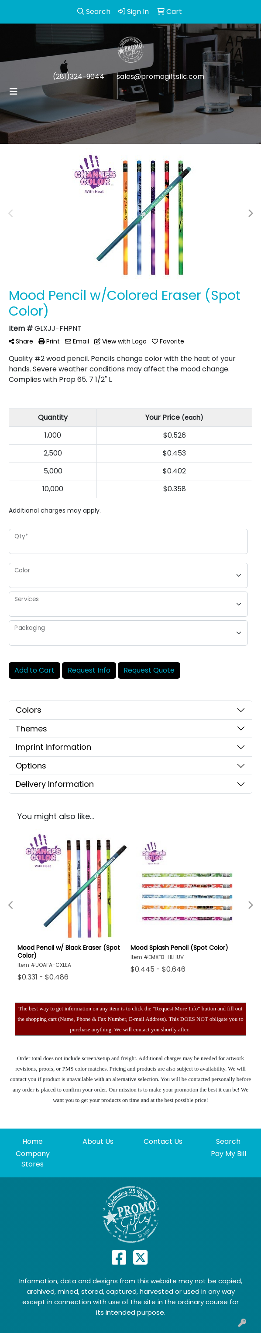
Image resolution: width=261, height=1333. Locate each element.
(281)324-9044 (78, 76)
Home (32, 1141)
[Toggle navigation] (13, 91)
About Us (97, 1141)
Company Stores (33, 1159)
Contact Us (163, 1141)
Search (228, 1141)
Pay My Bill (228, 1154)
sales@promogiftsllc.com (160, 76)
